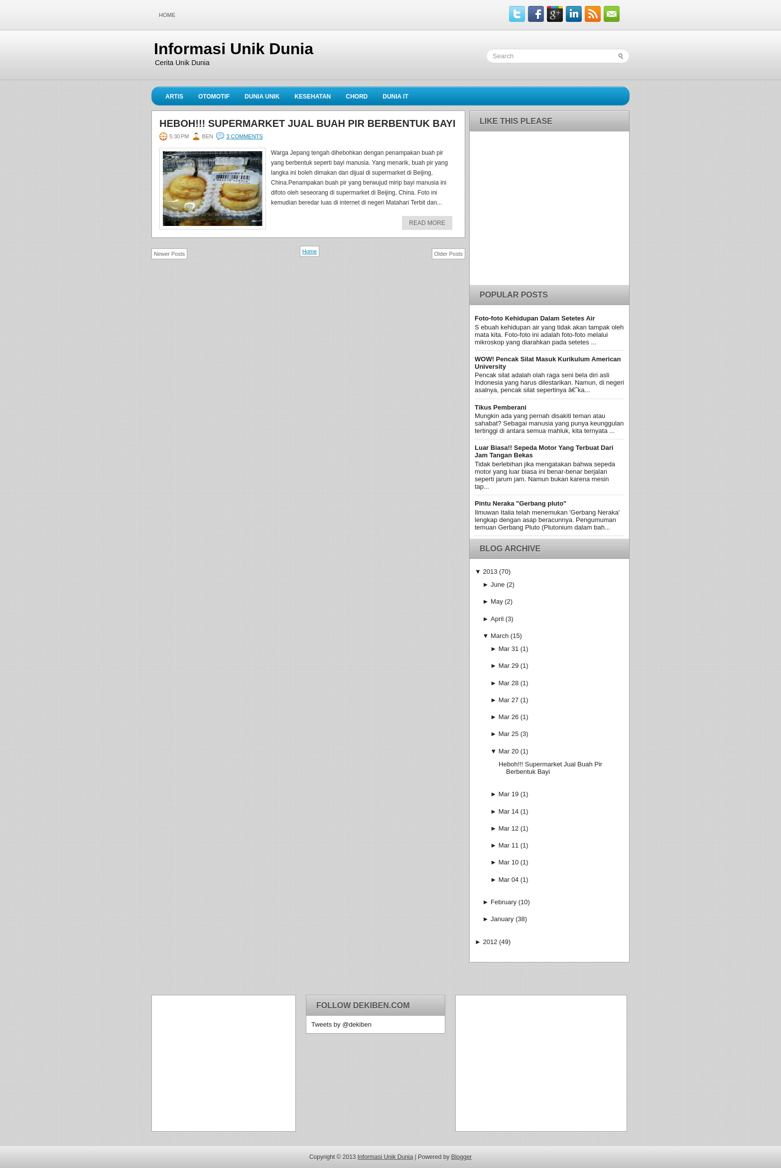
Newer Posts (169, 254)
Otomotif (214, 96)
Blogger (461, 1157)
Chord (357, 96)
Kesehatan (312, 96)
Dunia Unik (262, 96)
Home (167, 15)
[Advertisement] (219, 1062)
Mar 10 (509, 862)
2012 (490, 942)
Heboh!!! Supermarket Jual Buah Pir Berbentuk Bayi (307, 123)
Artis (174, 96)
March (500, 635)
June (498, 584)
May (497, 601)
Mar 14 (509, 811)
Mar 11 (509, 845)
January (502, 919)
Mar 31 (509, 648)
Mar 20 (509, 751)
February (504, 902)
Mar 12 (509, 828)
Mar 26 (509, 717)
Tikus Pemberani (500, 407)
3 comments (244, 136)
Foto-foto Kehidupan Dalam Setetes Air (535, 318)
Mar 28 (509, 683)
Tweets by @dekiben (341, 1024)
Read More (427, 222)
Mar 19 (509, 794)
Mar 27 (509, 700)
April (497, 619)
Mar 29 (509, 665)
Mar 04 (509, 879)
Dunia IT (395, 96)
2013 (490, 571)
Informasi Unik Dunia (233, 49)
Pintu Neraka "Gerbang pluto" (520, 503)
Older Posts (448, 254)
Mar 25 (509, 734)
